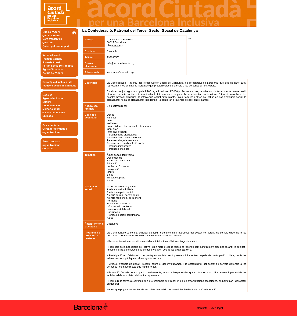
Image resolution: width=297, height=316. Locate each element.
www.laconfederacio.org (120, 72)
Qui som (47, 42)
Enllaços (47, 115)
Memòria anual (51, 108)
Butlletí (46, 101)
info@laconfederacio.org (120, 63)
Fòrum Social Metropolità (57, 65)
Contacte (47, 148)
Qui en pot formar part (55, 46)
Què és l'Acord (51, 31)
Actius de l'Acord (52, 73)
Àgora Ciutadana (52, 69)
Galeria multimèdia (53, 112)
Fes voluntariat (51, 125)
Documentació (51, 105)
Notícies (47, 94)
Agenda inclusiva (52, 98)
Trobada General (52, 58)
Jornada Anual (51, 62)
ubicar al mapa (115, 45)
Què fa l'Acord (51, 35)
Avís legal (217, 308)
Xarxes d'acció (51, 55)
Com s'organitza (52, 38)
